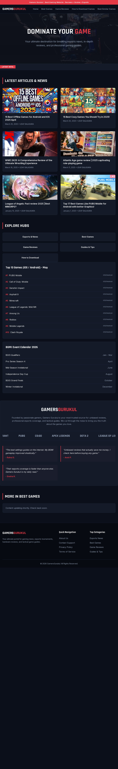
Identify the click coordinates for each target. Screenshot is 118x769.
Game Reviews (62, 9)
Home (35, 9)
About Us (63, 538)
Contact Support (67, 543)
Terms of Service (67, 551)
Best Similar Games (107, 9)
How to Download (30, 257)
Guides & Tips (87, 247)
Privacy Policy (65, 547)
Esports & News (30, 236)
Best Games (46, 9)
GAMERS (14, 9)
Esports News (96, 538)
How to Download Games (83, 9)
